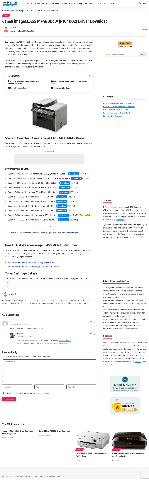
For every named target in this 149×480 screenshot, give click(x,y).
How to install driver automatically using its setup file (32, 265)
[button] (140, 3)
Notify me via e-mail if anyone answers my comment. (26, 399)
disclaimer (113, 366)
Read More (121, 220)
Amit (15, 29)
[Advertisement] (49, 159)
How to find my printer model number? (120, 104)
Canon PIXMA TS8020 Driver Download (55, 432)
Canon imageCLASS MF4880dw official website (61, 235)
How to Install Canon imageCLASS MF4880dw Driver (69, 83)
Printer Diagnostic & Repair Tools (118, 113)
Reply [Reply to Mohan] (93, 325)
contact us (138, 362)
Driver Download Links (18, 89)
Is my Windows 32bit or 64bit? (116, 110)
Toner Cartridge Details (62, 89)
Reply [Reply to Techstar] (93, 337)
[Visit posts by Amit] (5, 30)
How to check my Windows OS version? (121, 107)
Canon (6, 16)
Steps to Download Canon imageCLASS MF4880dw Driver (23, 83)
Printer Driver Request (113, 117)
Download (74, 175)
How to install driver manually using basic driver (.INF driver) (35, 269)
